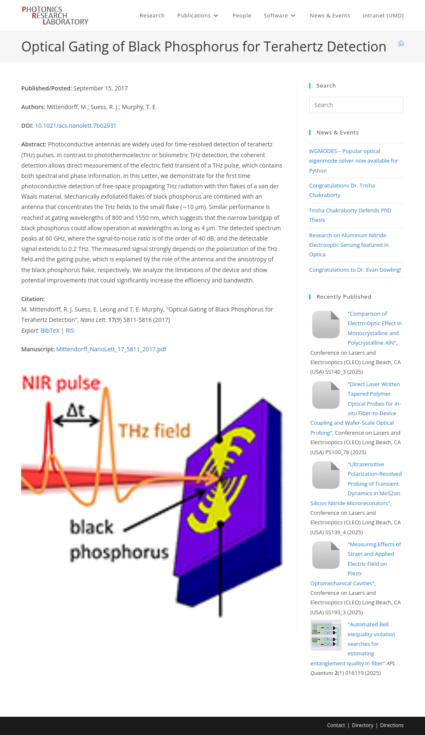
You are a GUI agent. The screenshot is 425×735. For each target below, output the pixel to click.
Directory (363, 725)
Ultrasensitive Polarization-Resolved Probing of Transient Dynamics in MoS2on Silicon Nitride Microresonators (356, 483)
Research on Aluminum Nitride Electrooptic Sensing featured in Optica (349, 244)
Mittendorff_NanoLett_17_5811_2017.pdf (111, 349)
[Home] (401, 43)
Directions (392, 725)
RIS (70, 330)
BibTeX (50, 330)
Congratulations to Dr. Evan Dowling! (355, 269)
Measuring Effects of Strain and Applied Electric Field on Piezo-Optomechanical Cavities (355, 563)
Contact (336, 725)
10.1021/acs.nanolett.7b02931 (76, 125)
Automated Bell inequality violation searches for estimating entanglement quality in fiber (353, 644)
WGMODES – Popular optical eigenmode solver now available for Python (353, 160)
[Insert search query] (356, 105)
